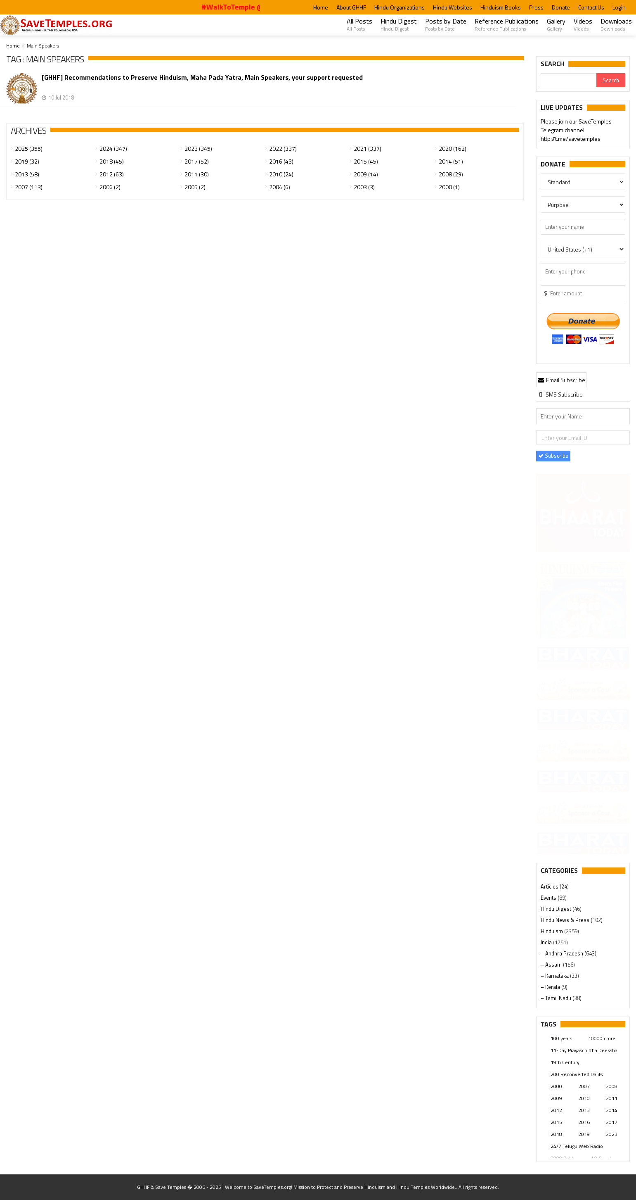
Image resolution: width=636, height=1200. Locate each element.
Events (549, 897)
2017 (611, 1122)
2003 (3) (364, 187)
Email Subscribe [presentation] (561, 379)
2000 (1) (449, 187)
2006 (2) (110, 187)
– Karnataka (555, 976)
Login (619, 7)
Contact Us (591, 7)
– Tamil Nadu (556, 998)
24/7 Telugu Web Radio (577, 1146)
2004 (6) (279, 187)
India (547, 942)
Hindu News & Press (566, 920)
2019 (584, 1134)
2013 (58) (27, 174)
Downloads (616, 24)
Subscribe (553, 455)
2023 (611, 1134)
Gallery (556, 24)
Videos (583, 24)
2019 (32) (27, 161)
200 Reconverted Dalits (577, 1074)
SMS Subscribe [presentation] (560, 394)
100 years (561, 1038)
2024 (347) (113, 148)
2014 (611, 1110)
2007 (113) (29, 187)
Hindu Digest (399, 24)
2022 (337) (283, 148)
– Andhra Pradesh (562, 953)
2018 (556, 1134)
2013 (584, 1110)
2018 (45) (111, 161)
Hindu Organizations (399, 7)
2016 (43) (281, 161)
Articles (550, 886)
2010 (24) (281, 174)
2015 (556, 1122)
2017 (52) (196, 161)
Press (536, 7)
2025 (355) (29, 148)
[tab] (561, 379)
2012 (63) (111, 174)
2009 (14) (366, 174)
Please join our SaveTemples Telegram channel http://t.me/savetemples (576, 131)
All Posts (359, 24)
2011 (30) (196, 174)
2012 (556, 1110)
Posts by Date (445, 24)
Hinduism (552, 931)
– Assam (552, 964)
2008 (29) (451, 174)
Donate (561, 7)
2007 (584, 1086)
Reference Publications (507, 24)
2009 (556, 1098)
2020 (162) (452, 148)
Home (320, 7)
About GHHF (351, 7)
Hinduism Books (500, 7)
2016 (584, 1122)
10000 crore (601, 1038)
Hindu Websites (452, 7)
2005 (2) (195, 187)
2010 (584, 1098)
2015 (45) (366, 161)
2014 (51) (451, 161)
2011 (611, 1098)
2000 (556, 1086)
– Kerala (551, 987)
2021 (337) (367, 148)
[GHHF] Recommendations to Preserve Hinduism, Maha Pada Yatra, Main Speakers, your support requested (202, 77)
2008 (611, 1086)
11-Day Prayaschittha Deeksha (584, 1050)
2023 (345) (198, 148)
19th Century (565, 1062)
